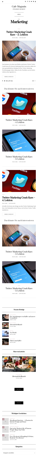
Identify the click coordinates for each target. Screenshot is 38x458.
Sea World (13, 332)
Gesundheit (13, 314)
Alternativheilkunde (16, 324)
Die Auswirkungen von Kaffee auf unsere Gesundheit (22, 317)
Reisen (11, 331)
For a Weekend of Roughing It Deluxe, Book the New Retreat (22, 437)
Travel (19, 402)
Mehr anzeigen (8, 76)
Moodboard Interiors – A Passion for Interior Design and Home (21, 421)
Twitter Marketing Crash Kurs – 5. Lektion (19, 33)
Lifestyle (12, 418)
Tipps (19, 29)
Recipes (19, 389)
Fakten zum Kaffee (15, 341)
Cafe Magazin (19, 6)
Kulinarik (12, 339)
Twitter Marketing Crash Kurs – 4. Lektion (18, 203)
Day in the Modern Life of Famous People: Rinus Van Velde (20, 429)
